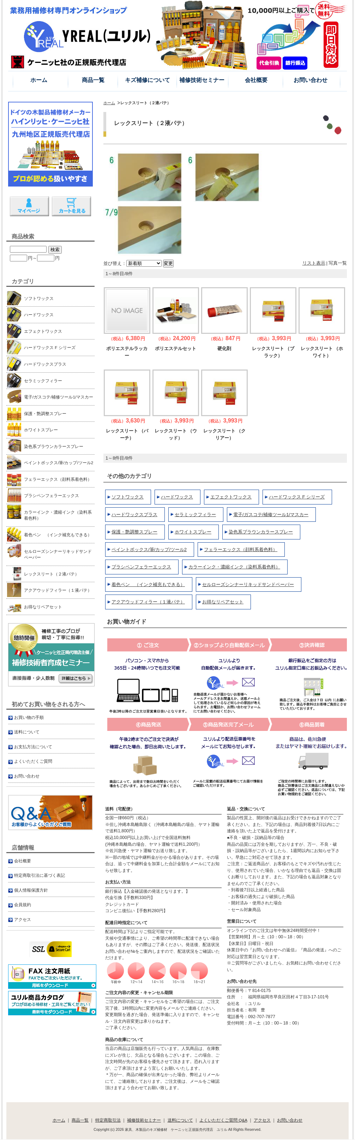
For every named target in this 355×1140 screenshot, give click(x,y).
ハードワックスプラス (134, 514)
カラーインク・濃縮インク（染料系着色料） (234, 566)
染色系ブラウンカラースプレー (261, 531)
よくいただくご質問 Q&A (223, 1120)
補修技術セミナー (201, 80)
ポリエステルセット (175, 348)
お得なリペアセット (222, 601)
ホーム (38, 80)
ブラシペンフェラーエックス (141, 566)
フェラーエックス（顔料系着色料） (240, 549)
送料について (27, 732)
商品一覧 (93, 80)
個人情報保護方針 (31, 890)
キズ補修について (147, 80)
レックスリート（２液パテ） (45, 574)
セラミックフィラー (195, 514)
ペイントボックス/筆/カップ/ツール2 (149, 549)
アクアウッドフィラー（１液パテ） (148, 601)
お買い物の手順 (29, 717)
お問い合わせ (310, 80)
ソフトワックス (128, 497)
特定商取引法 (108, 1120)
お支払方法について (33, 746)
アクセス (22, 919)
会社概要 (256, 80)
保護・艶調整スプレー (134, 531)
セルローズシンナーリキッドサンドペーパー (248, 584)
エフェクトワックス (231, 497)
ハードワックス (177, 497)
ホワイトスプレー (193, 531)
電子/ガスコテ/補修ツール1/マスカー (270, 514)
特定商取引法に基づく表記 (39, 875)
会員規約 (22, 904)
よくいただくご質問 (33, 761)
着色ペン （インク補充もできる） (148, 584)
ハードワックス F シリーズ (297, 497)
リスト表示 (313, 263)
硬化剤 (224, 348)
